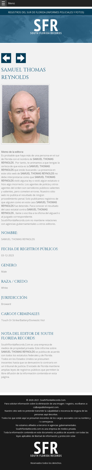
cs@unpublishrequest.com (46, 407)
